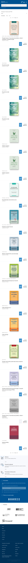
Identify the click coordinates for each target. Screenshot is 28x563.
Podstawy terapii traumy (7, 226)
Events (3, 526)
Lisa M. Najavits (4, 440)
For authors (3, 530)
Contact (3, 539)
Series (16, 551)
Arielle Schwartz (4, 251)
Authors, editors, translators (19, 543)
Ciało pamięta (5, 334)
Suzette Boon (4, 278)
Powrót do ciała (5, 65)
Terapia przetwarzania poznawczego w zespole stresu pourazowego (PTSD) (12, 389)
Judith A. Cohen (4, 36)
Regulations (3, 549)
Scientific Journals (4, 545)
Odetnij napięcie (5, 146)
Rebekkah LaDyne (4, 170)
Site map (3, 551)
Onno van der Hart (13, 278)
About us (3, 532)
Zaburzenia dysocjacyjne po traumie (10, 280)
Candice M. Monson (10, 386)
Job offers (3, 537)
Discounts (3, 535)
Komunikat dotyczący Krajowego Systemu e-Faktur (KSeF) (6, 556)
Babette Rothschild (4, 305)
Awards (16, 545)
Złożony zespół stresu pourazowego (10, 253)
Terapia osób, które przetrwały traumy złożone (12, 361)
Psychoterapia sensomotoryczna (9, 199)
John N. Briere (4, 224)
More (17, 485)
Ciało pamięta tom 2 (6, 307)
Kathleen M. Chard (16, 386)
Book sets (3, 553)
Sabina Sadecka (4, 63)
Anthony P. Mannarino (10, 36)
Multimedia (16, 553)
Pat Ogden (3, 197)
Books (3, 528)
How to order (4, 547)
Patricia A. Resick (4, 386)
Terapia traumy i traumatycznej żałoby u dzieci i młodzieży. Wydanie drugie (12, 38)
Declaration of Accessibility (6, 543)
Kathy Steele (8, 278)
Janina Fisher (7, 197)
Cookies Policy (17, 547)
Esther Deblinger (16, 36)
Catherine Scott (8, 224)
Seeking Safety (5, 442)
